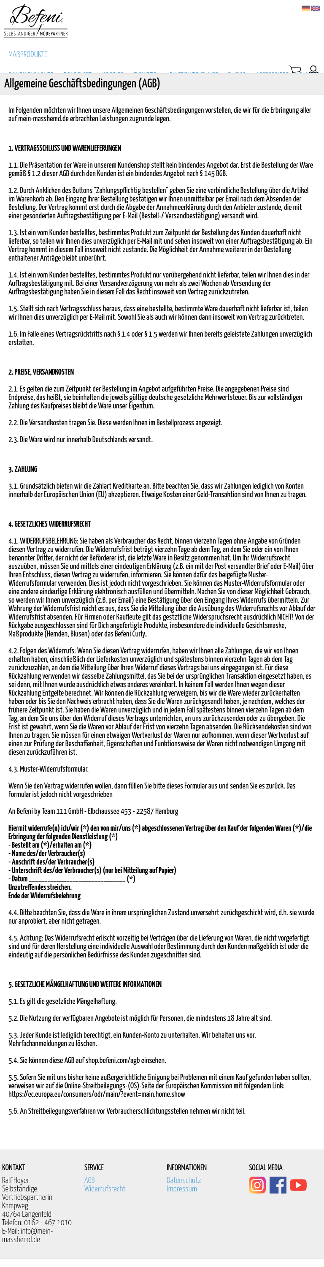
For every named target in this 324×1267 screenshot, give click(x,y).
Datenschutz (184, 1181)
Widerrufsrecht (105, 1189)
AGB (89, 1181)
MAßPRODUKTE (27, 55)
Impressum (182, 1189)
